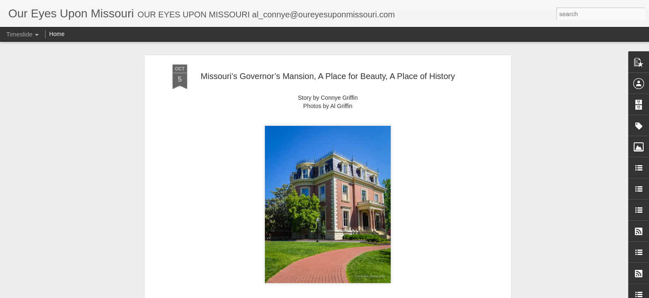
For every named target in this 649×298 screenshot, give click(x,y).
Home (57, 34)
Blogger (383, 293)
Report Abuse (408, 293)
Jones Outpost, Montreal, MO (443, 249)
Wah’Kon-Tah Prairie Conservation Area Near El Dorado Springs (488, 263)
